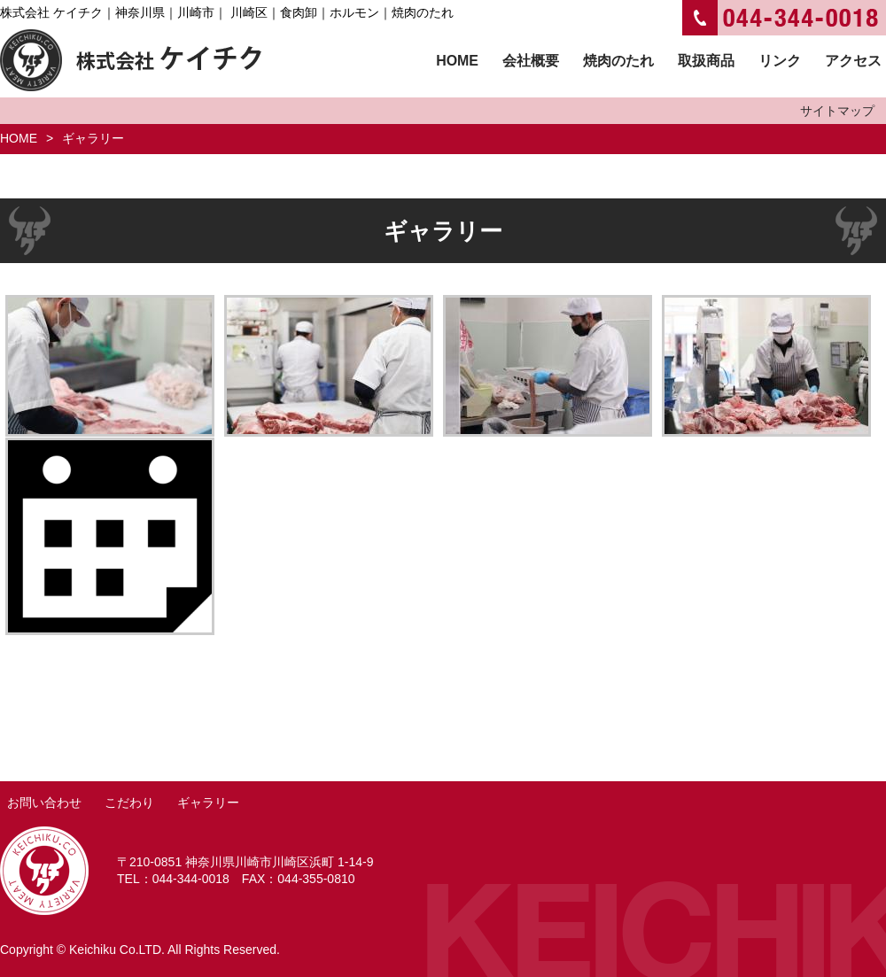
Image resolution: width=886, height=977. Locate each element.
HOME (18, 138)
